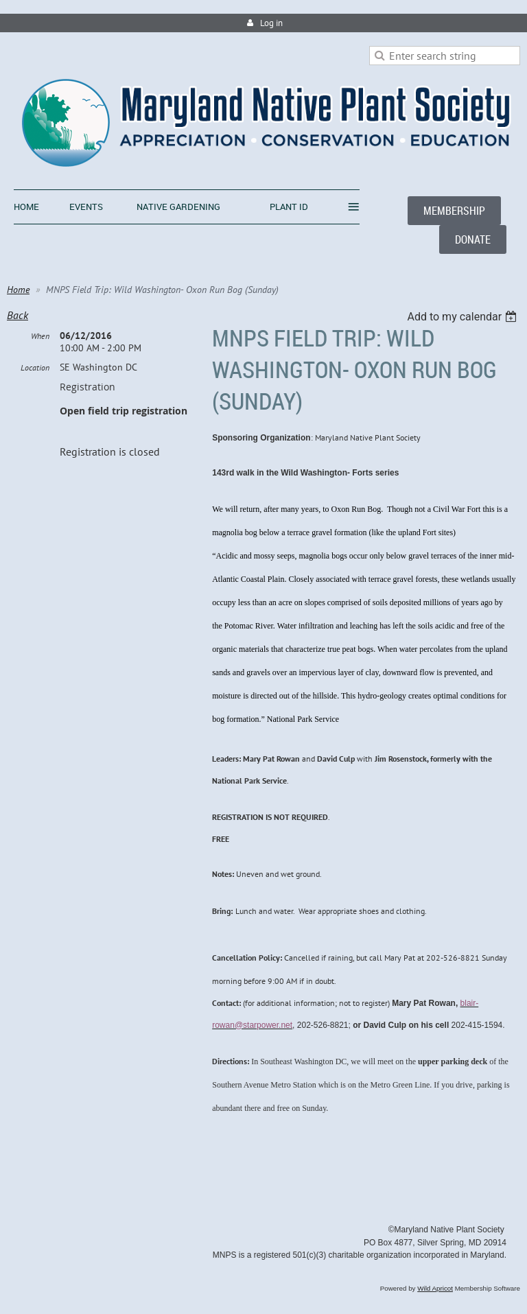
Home (18, 289)
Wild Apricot (435, 1288)
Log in (271, 23)
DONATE (473, 239)
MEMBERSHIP (454, 210)
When (40, 336)
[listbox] (463, 316)
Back (17, 315)
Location (35, 367)
